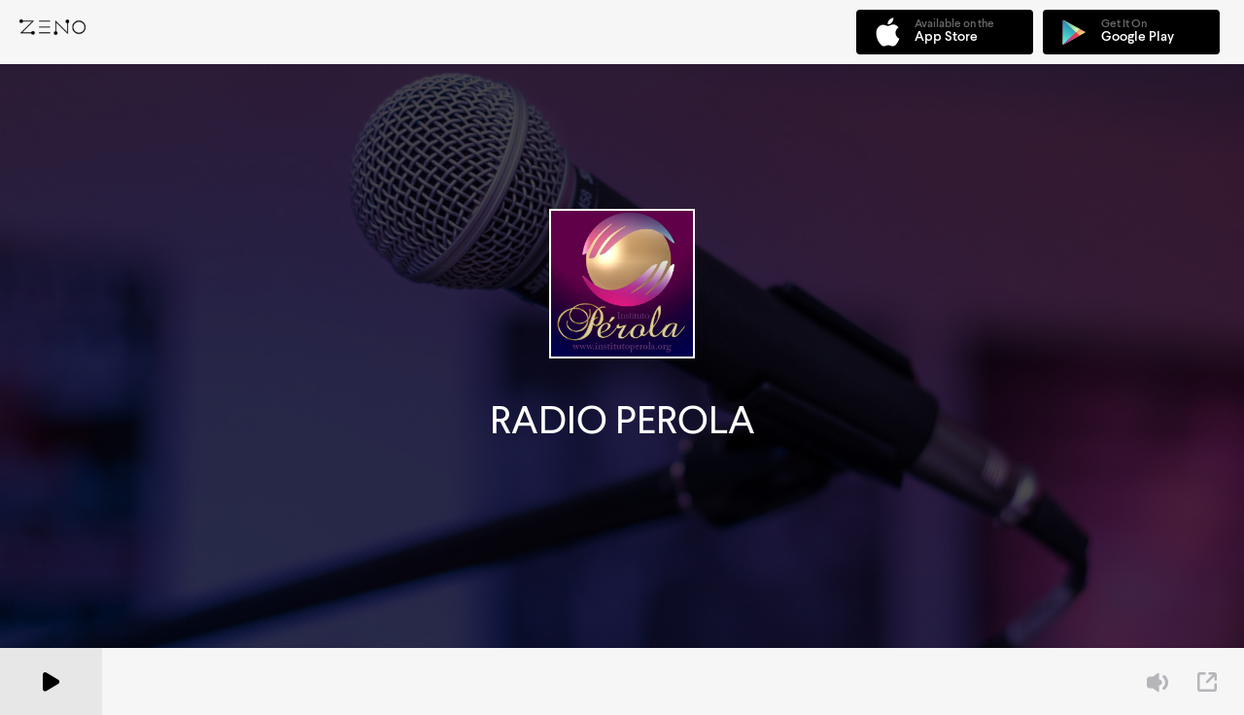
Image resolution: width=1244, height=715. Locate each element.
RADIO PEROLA (622, 420)
